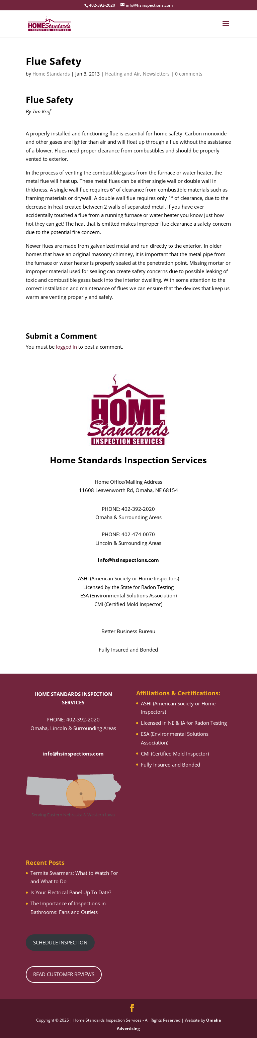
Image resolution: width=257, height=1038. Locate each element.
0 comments (188, 74)
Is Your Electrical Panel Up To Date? (70, 892)
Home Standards (51, 74)
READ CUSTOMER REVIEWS (63, 974)
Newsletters (156, 74)
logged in (66, 346)
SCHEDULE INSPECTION (60, 942)
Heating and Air (122, 74)
